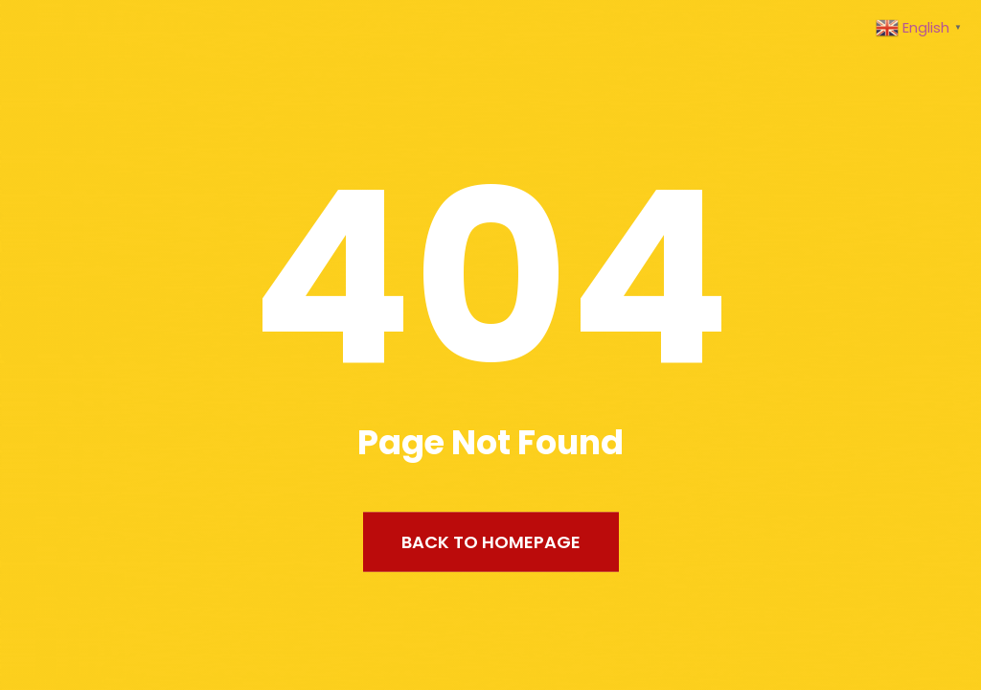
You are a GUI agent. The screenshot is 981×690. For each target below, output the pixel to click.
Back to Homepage (491, 542)
